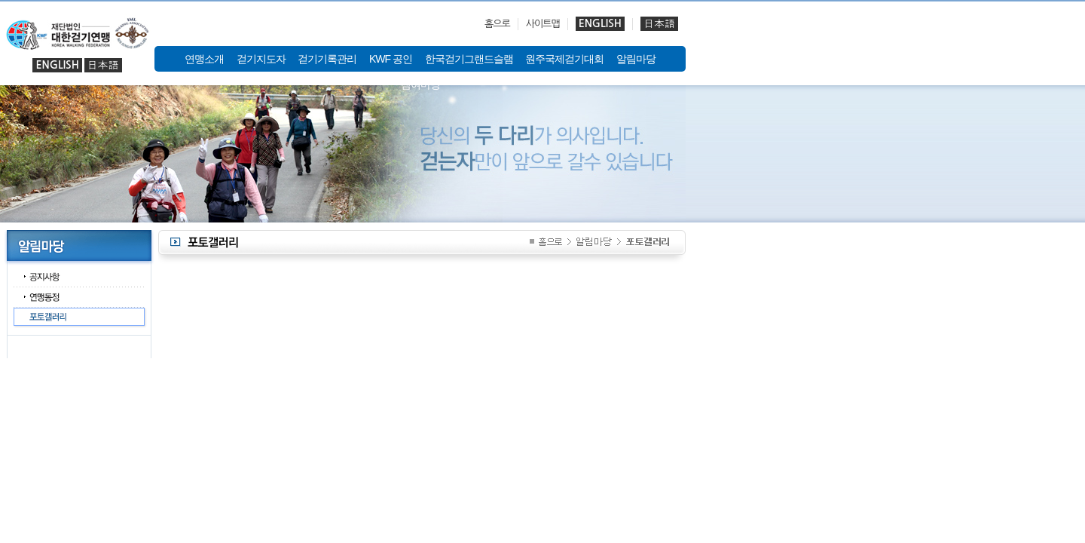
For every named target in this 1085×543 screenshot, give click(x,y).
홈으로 (497, 24)
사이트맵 (543, 24)
